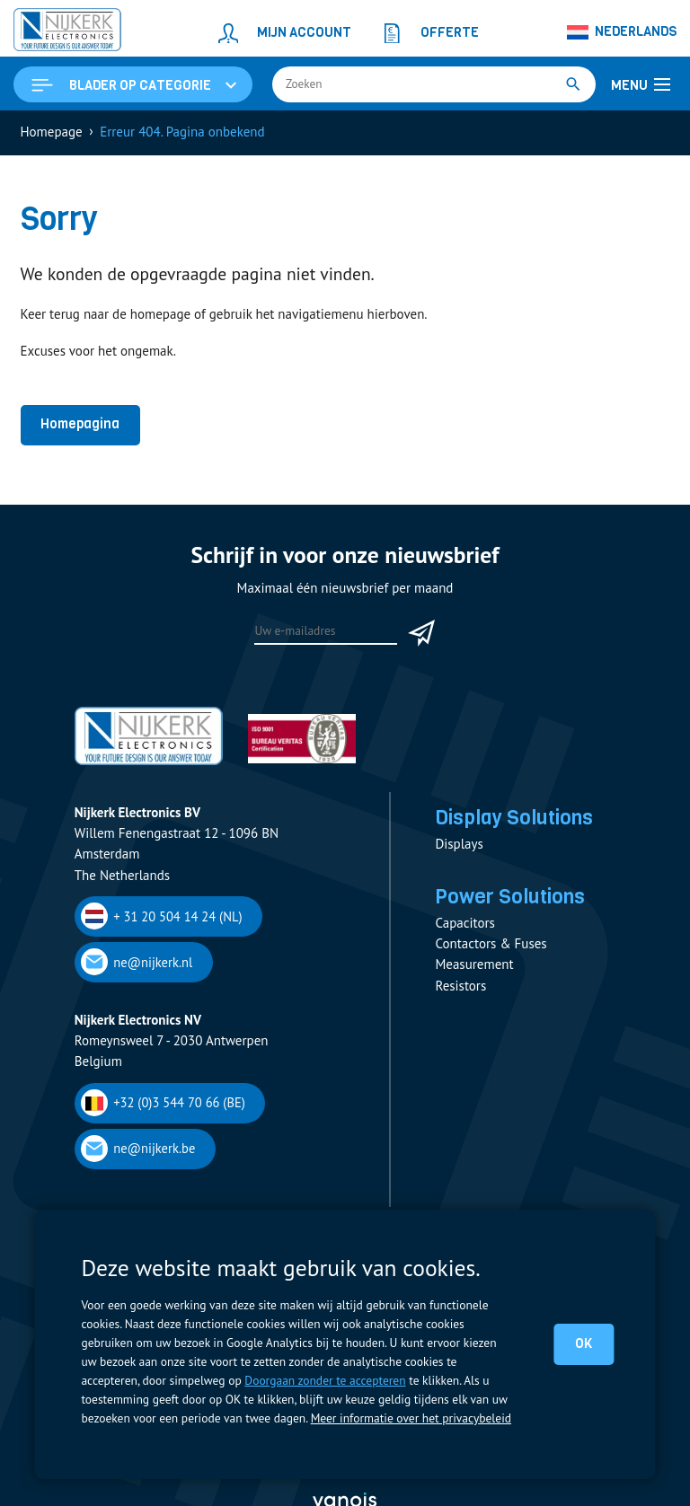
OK (583, 1343)
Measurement (474, 964)
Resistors (460, 985)
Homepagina (79, 424)
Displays (458, 843)
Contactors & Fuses (490, 943)
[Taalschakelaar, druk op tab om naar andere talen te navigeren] (622, 32)
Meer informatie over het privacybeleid (411, 1418)
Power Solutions (510, 896)
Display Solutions (514, 817)
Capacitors (464, 922)
